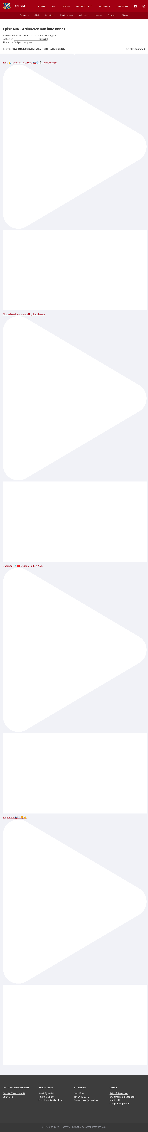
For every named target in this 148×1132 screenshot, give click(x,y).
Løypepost (122, 7)
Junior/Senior (84, 15)
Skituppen (24, 15)
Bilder (41, 7)
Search (43, 39)
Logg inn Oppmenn (119, 1104)
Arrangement (84, 7)
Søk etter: (8, 39)
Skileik (37, 15)
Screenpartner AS (95, 1127)
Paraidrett (112, 15)
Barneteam (50, 15)
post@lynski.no (90, 1100)
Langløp (98, 15)
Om (53, 7)
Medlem (65, 7)
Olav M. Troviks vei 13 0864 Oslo (14, 1095)
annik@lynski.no (54, 1100)
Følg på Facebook (119, 1094)
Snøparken (103, 7)
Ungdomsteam (66, 15)
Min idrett (115, 1100)
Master (125, 15)
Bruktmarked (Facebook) (122, 1097)
